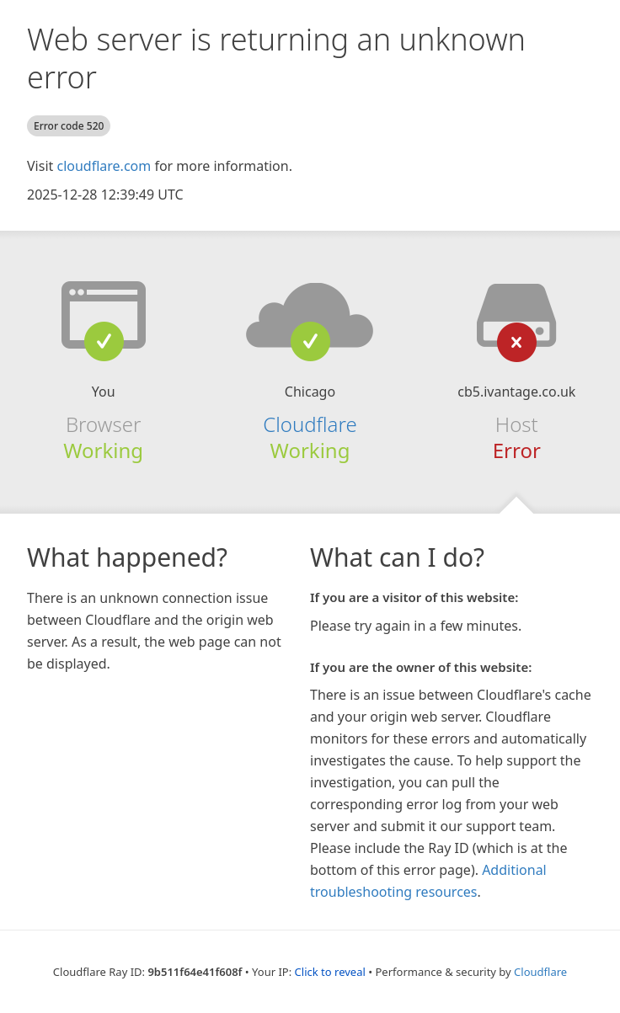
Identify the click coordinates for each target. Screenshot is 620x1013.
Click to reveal (330, 971)
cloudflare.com (103, 166)
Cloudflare (309, 424)
